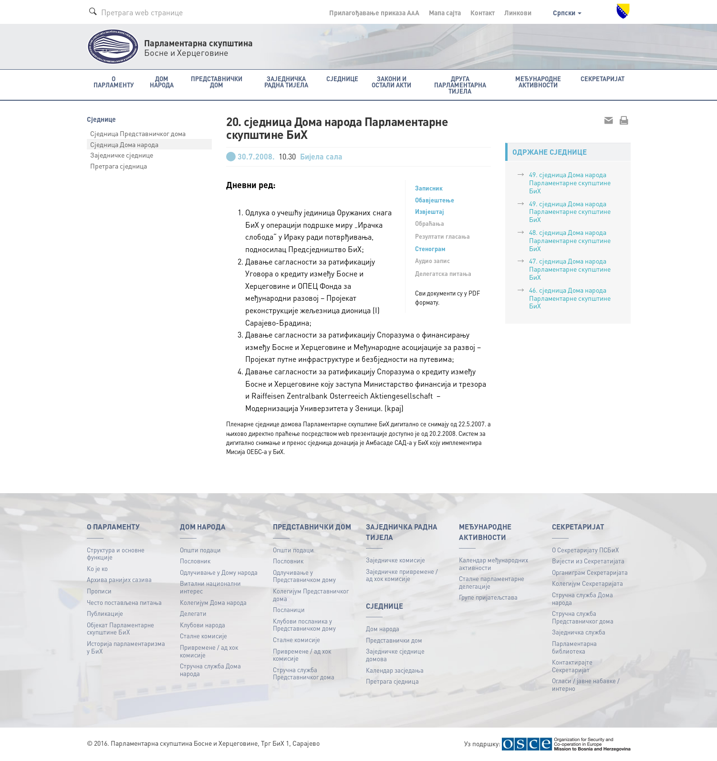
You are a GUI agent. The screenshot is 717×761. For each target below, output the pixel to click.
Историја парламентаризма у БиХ (126, 647)
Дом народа (382, 628)
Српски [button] (567, 12)
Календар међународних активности (493, 563)
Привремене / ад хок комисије (209, 651)
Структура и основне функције (116, 553)
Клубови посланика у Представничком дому (304, 625)
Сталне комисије (203, 636)
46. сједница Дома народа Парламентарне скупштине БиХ (570, 297)
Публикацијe (105, 613)
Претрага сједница (118, 165)
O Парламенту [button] (114, 81)
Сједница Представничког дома (138, 133)
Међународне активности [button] (538, 81)
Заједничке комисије (395, 560)
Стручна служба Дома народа (210, 669)
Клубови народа (202, 625)
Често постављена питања (124, 602)
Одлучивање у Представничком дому (304, 576)
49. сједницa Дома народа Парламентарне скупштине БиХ (570, 182)
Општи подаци (200, 550)
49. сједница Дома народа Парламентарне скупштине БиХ (570, 211)
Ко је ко (97, 568)
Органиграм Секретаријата (590, 572)
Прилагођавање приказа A (374, 12)
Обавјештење (434, 200)
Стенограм (430, 249)
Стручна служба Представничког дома (303, 673)
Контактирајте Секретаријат (572, 666)
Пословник (195, 561)
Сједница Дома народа (124, 144)
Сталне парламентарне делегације (491, 582)
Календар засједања (395, 670)
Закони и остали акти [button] (391, 81)
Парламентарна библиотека (574, 647)
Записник (429, 188)
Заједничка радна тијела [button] (286, 81)
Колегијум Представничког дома (311, 594)
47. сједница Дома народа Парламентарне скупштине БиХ (570, 268)
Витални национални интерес (210, 587)
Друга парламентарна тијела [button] (460, 84)
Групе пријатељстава (488, 597)
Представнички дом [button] (216, 81)
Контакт (482, 12)
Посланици (289, 609)
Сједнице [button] (342, 78)
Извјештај (429, 211)
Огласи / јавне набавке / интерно (586, 684)
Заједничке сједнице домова (395, 655)
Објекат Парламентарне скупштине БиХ (120, 628)
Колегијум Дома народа (213, 602)
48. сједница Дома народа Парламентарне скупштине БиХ (570, 240)
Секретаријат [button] (602, 78)
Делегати (193, 613)
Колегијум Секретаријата (587, 583)
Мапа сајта (445, 12)
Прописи (99, 591)
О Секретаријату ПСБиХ (585, 550)
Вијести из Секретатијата (588, 561)
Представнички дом (394, 640)
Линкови (517, 12)
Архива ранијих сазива (119, 579)
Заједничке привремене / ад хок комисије (402, 575)
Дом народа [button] (162, 81)
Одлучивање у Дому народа (219, 572)
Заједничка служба (578, 632)
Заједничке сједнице (121, 154)
